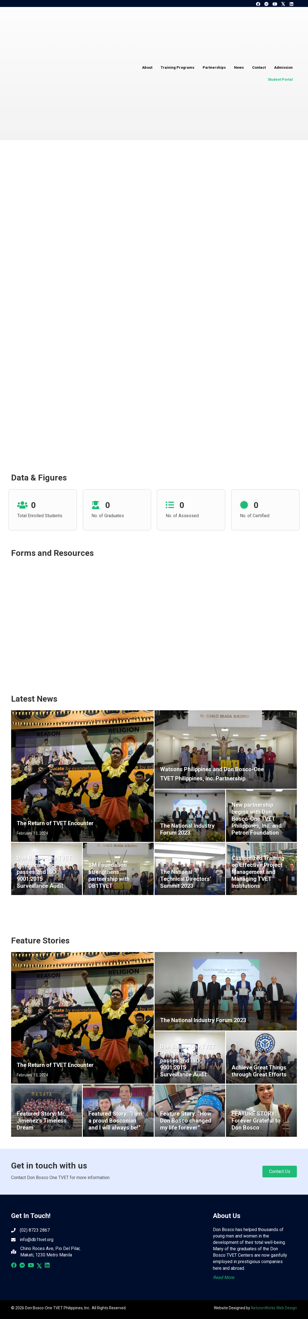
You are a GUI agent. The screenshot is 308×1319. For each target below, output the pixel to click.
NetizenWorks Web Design (274, 1308)
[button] (258, 4)
